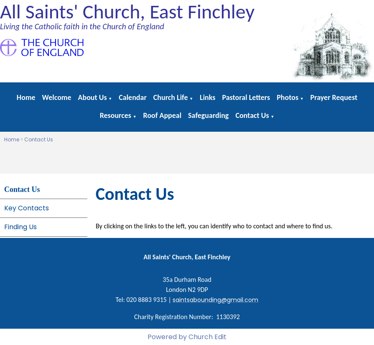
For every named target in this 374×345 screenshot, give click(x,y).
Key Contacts (26, 208)
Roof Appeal (162, 115)
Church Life (170, 97)
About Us (92, 97)
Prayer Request (334, 97)
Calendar (133, 97)
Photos (287, 97)
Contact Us (252, 115)
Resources (115, 115)
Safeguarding (208, 115)
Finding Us (20, 227)
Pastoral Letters (246, 97)
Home (26, 97)
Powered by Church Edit (187, 337)
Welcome (56, 97)
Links (207, 97)
